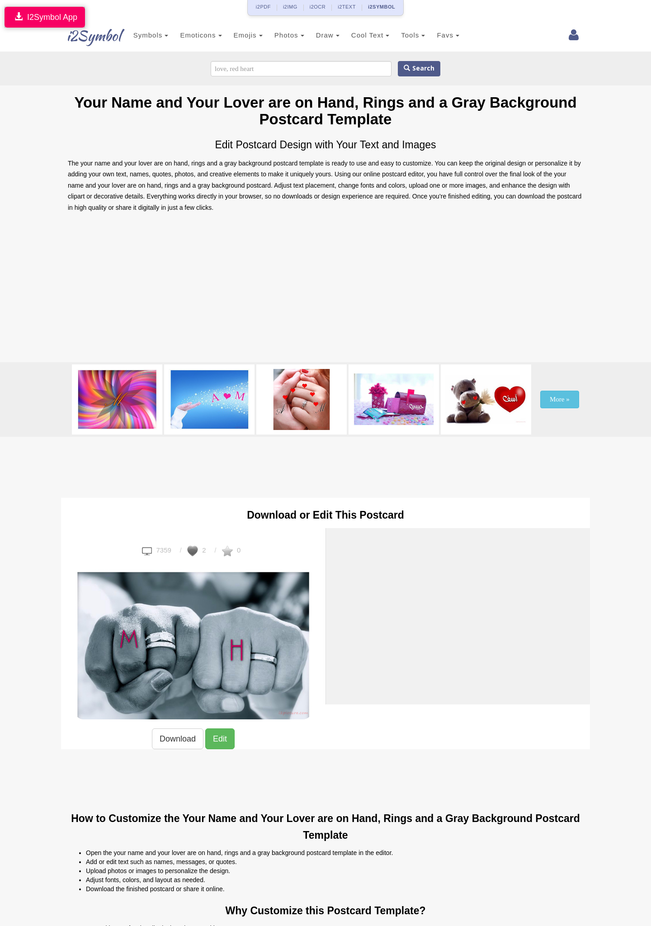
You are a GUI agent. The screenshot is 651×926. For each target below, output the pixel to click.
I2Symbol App (44, 17)
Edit (220, 738)
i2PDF (263, 6)
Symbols (141, 35)
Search (419, 68)
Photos (279, 35)
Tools (403, 35)
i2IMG (290, 6)
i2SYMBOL (381, 6)
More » (560, 399)
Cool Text (360, 35)
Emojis (238, 35)
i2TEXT (347, 6)
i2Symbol (86, 36)
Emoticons (191, 35)
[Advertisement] (325, 290)
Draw (318, 35)
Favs (438, 35)
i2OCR (318, 6)
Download (178, 738)
